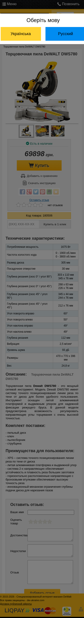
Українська (21, 34)
